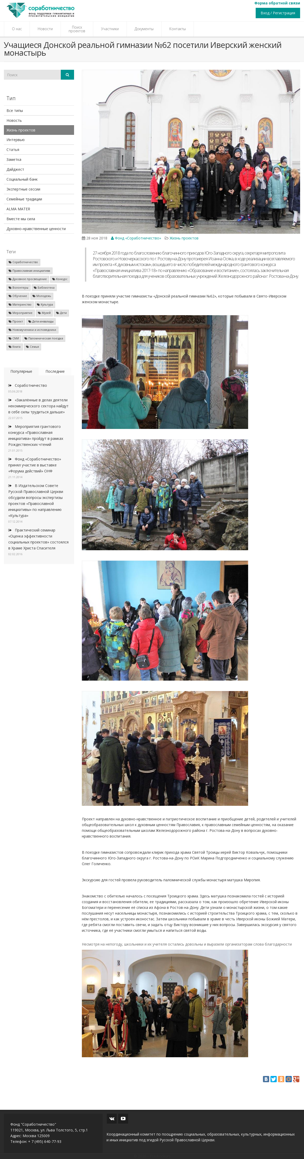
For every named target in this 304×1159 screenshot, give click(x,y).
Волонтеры (18, 287)
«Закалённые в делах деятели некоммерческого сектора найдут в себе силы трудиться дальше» (38, 405)
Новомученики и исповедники (32, 330)
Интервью (15, 139)
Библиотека (44, 287)
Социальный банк (22, 179)
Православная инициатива (29, 271)
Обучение (18, 296)
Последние (55, 371)
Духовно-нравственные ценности (36, 228)
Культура (45, 304)
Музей (44, 313)
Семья (32, 347)
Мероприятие (20, 313)
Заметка (13, 159)
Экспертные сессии (23, 189)
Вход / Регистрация (278, 12)
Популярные (21, 371)
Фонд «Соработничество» (136, 238)
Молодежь (41, 296)
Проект (16, 321)
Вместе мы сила (20, 218)
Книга (15, 347)
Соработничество (23, 262)
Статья (12, 149)
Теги (11, 252)
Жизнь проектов (20, 130)
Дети (61, 313)
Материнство (20, 304)
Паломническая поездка (43, 338)
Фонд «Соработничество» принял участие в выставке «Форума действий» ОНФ (34, 465)
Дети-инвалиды (41, 321)
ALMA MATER (18, 208)
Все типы (14, 110)
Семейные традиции (24, 199)
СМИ (14, 338)
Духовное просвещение (28, 279)
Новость (14, 120)
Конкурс (60, 279)
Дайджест (15, 169)
